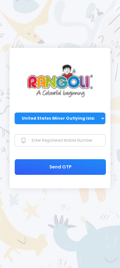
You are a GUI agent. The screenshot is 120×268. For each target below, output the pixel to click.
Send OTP (60, 167)
